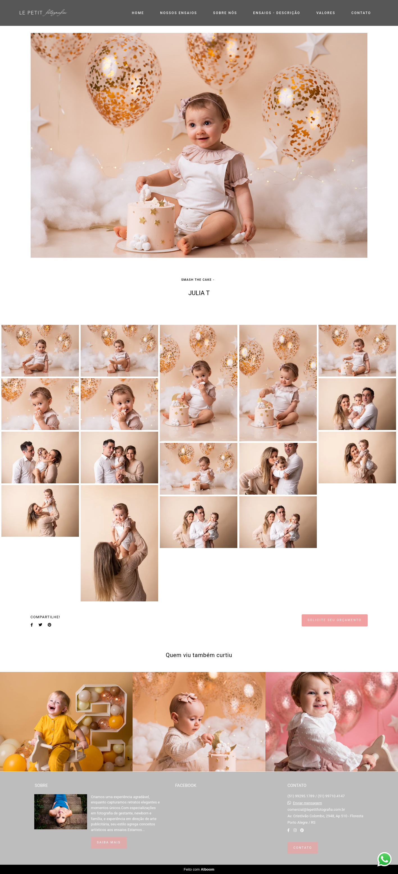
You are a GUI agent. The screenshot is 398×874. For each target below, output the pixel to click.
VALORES (325, 13)
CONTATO (361, 13)
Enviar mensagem (307, 803)
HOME (138, 13)
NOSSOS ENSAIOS (178, 13)
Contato (302, 848)
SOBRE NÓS (225, 13)
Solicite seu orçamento (334, 620)
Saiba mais (109, 842)
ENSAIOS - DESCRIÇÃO (276, 13)
